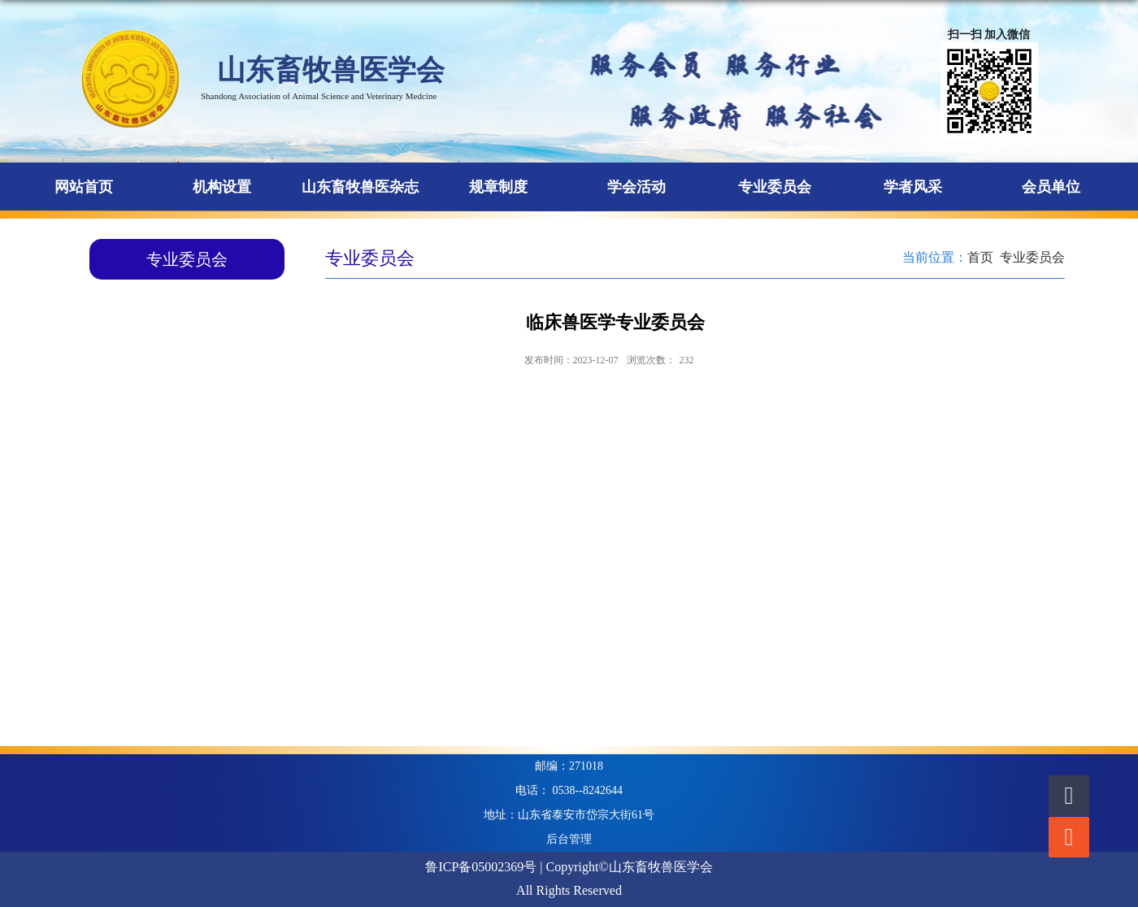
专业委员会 (1032, 257)
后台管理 (569, 839)
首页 (980, 257)
